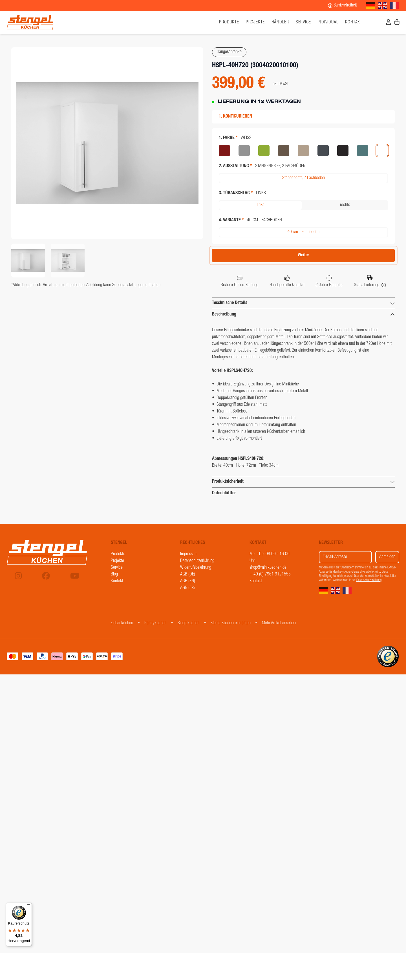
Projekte (255, 22)
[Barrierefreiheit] (342, 5)
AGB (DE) (187, 574)
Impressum (189, 554)
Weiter (303, 255)
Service (303, 22)
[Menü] (28, 906)
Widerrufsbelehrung (195, 568)
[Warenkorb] (397, 23)
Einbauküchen (122, 623)
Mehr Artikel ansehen (279, 623)
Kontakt (353, 22)
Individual (327, 22)
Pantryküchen (155, 623)
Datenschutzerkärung (197, 561)
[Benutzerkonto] (388, 23)
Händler (280, 22)
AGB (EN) (187, 581)
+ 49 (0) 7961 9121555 (270, 574)
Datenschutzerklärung (368, 580)
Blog (114, 574)
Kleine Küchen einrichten (231, 623)
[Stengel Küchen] (56, 22)
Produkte (118, 554)
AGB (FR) (187, 588)
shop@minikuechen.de (268, 568)
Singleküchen (188, 623)
